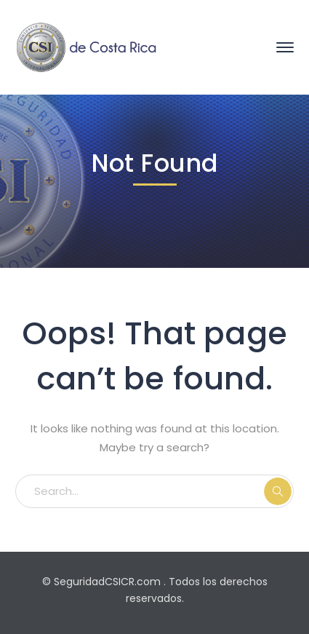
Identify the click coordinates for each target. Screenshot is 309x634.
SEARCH (278, 491)
